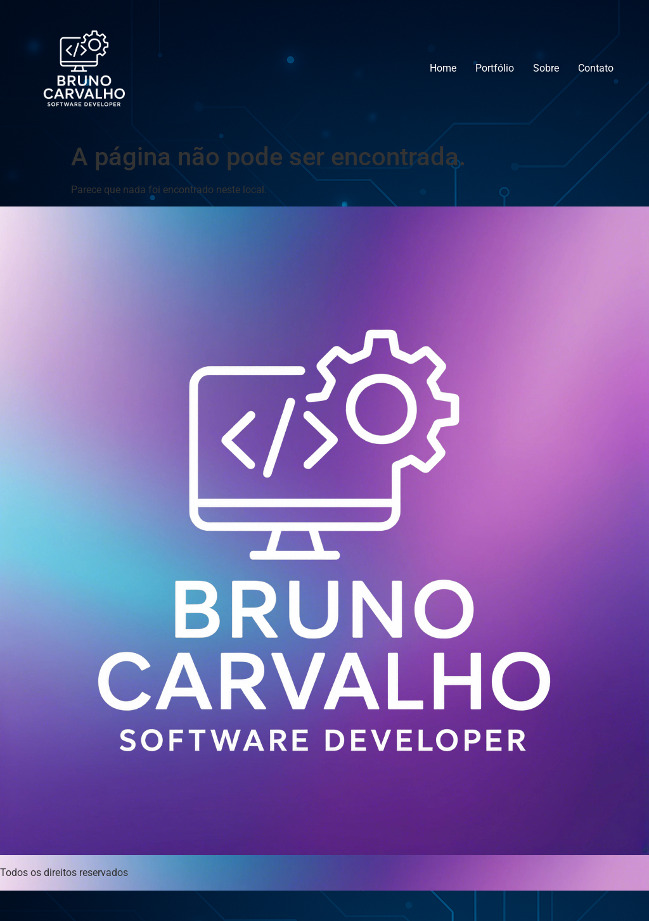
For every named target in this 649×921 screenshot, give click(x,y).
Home (443, 68)
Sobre (546, 68)
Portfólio (494, 68)
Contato (596, 68)
